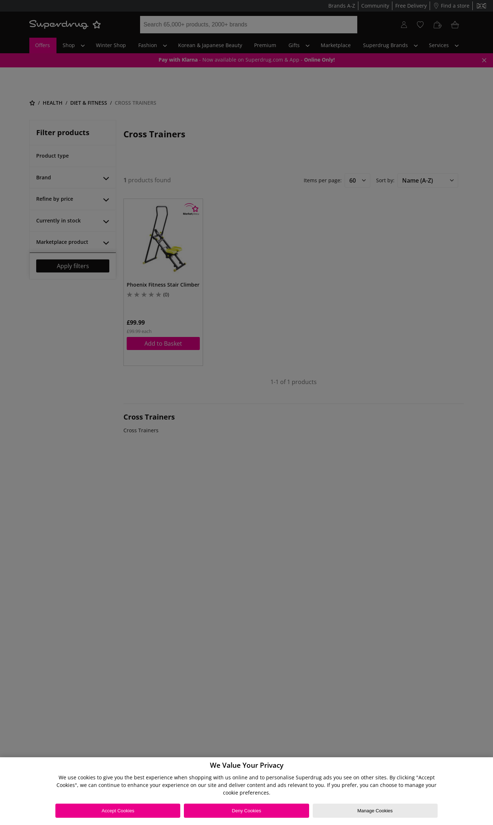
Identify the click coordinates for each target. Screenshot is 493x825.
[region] (246, 791)
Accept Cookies (118, 810)
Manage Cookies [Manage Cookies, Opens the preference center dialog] (375, 810)
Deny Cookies (246, 810)
